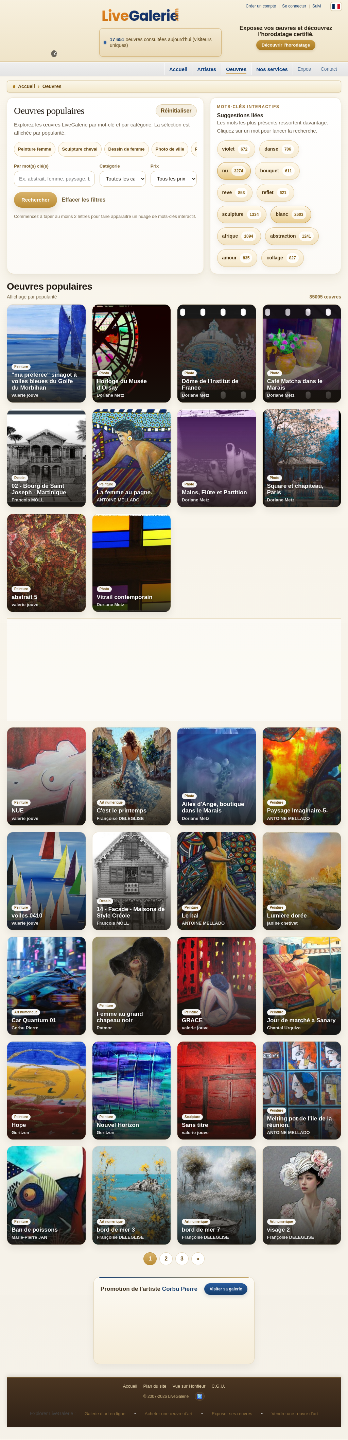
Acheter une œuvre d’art (168, 1414)
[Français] (336, 6)
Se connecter (294, 6)
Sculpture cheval (80, 149)
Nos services (272, 69)
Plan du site (155, 1387)
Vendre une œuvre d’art (295, 1414)
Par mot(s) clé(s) (31, 166)
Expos (304, 69)
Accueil (178, 69)
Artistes (206, 69)
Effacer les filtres (84, 200)
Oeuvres (236, 69)
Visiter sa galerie (226, 1290)
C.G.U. (218, 1387)
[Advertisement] (174, 669)
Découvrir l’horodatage (286, 45)
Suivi (316, 6)
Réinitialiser (176, 111)
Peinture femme (34, 149)
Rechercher (35, 200)
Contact (329, 69)
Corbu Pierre (179, 1290)
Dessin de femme (126, 149)
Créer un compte (261, 6)
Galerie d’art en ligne (105, 1414)
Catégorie (110, 166)
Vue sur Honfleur (189, 1387)
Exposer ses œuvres (232, 1414)
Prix (155, 166)
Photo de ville (170, 149)
